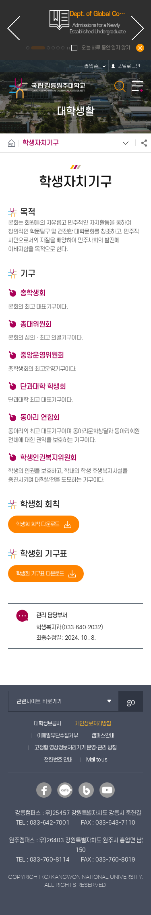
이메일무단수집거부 (57, 736)
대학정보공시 (47, 724)
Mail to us (96, 760)
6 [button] (62, 47)
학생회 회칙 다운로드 (37, 524)
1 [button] (27, 47)
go (131, 701)
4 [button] (53, 47)
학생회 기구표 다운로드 (40, 574)
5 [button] (58, 47)
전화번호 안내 (58, 760)
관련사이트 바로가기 (39, 701)
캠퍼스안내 (102, 736)
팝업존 (91, 66)
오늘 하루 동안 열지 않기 (105, 48)
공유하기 (141, 143)
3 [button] (48, 47)
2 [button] (38, 47)
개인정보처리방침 (93, 724)
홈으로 (9, 143)
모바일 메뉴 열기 (137, 86)
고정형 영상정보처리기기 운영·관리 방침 (75, 748)
